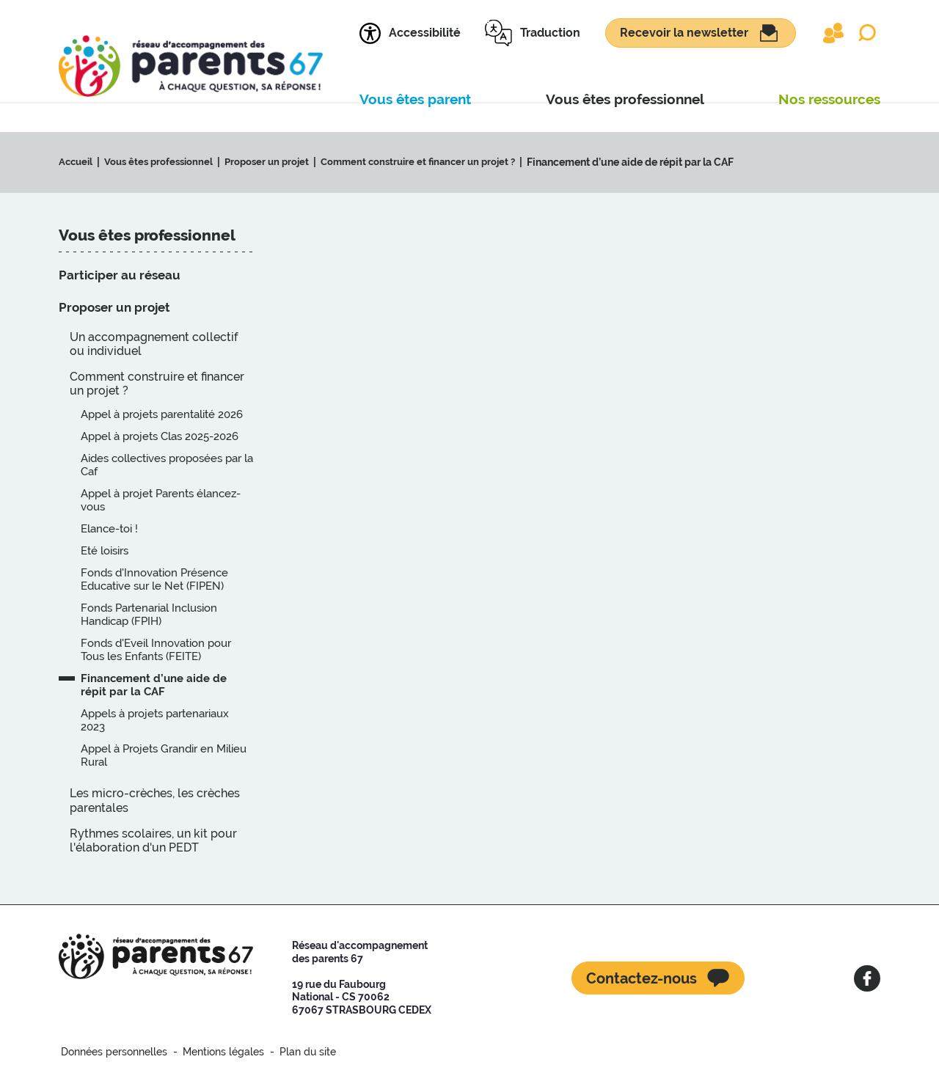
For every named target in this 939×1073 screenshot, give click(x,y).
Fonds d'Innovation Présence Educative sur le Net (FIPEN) (154, 579)
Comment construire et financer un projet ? (435, 162)
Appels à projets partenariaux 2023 (155, 720)
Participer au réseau (119, 275)
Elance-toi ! (109, 528)
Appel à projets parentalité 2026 (162, 414)
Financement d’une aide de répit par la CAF (652, 162)
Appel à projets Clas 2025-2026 (159, 436)
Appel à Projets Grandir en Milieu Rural (163, 755)
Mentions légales (216, 1052)
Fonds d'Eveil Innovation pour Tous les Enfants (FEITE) (156, 650)
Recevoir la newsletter (684, 33)
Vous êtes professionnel (164, 162)
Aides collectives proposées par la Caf (167, 465)
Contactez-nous (641, 978)
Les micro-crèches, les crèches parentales (155, 800)
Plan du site (295, 1052)
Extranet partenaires (833, 33)
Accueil (77, 162)
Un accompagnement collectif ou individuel (154, 344)
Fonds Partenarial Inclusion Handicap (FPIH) (149, 614)
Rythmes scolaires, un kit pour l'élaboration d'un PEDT (153, 840)
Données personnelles (112, 1052)
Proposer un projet (277, 162)
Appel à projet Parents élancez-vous (161, 500)
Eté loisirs (104, 550)
